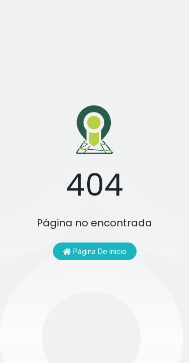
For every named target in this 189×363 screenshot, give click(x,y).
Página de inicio (95, 251)
